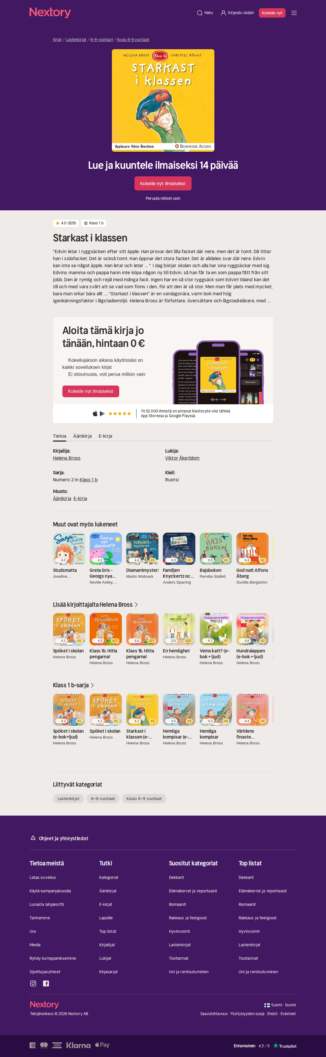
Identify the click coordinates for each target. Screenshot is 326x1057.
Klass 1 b (88, 480)
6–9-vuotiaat (102, 39)
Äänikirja (62, 498)
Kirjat (57, 39)
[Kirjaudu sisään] (236, 13)
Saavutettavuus (214, 1013)
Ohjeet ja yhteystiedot (59, 838)
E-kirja (80, 498)
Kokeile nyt (272, 13)
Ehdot (272, 1013)
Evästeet (288, 1014)
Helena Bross (67, 458)
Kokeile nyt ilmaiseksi (162, 183)
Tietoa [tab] (59, 436)
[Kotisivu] (111, 13)
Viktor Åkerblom (182, 458)
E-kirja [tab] (105, 436)
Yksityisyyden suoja (247, 1013)
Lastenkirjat (76, 39)
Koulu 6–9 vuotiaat (133, 39)
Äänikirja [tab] (82, 436)
